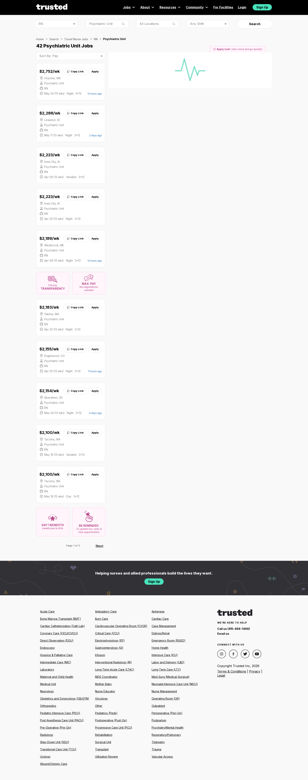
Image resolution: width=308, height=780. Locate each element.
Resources (170, 7)
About (147, 7)
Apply (95, 71)
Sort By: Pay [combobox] (48, 56)
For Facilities (223, 7)
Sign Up (262, 7)
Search (254, 24)
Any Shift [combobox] (197, 24)
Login (242, 7)
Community (197, 7)
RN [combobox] (40, 24)
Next (99, 546)
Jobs (129, 7)
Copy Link (75, 71)
